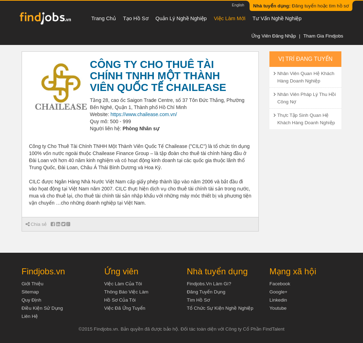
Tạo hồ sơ (136, 18)
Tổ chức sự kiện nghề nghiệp (220, 308)
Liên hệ (30, 316)
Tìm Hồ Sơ (198, 300)
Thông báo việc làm (126, 292)
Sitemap (30, 292)
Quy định (31, 300)
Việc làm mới (229, 18)
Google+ (278, 292)
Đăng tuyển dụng (206, 292)
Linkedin (278, 300)
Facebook (279, 283)
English (238, 5)
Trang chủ (103, 18)
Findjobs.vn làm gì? (209, 283)
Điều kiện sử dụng (42, 308)
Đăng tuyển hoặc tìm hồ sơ (301, 5)
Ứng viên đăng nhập (273, 36)
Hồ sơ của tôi (120, 300)
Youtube (277, 308)
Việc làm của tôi (123, 283)
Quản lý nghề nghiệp (181, 18)
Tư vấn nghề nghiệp (276, 18)
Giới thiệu (33, 283)
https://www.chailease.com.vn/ (144, 114)
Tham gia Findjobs (323, 36)
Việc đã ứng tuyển (124, 308)
